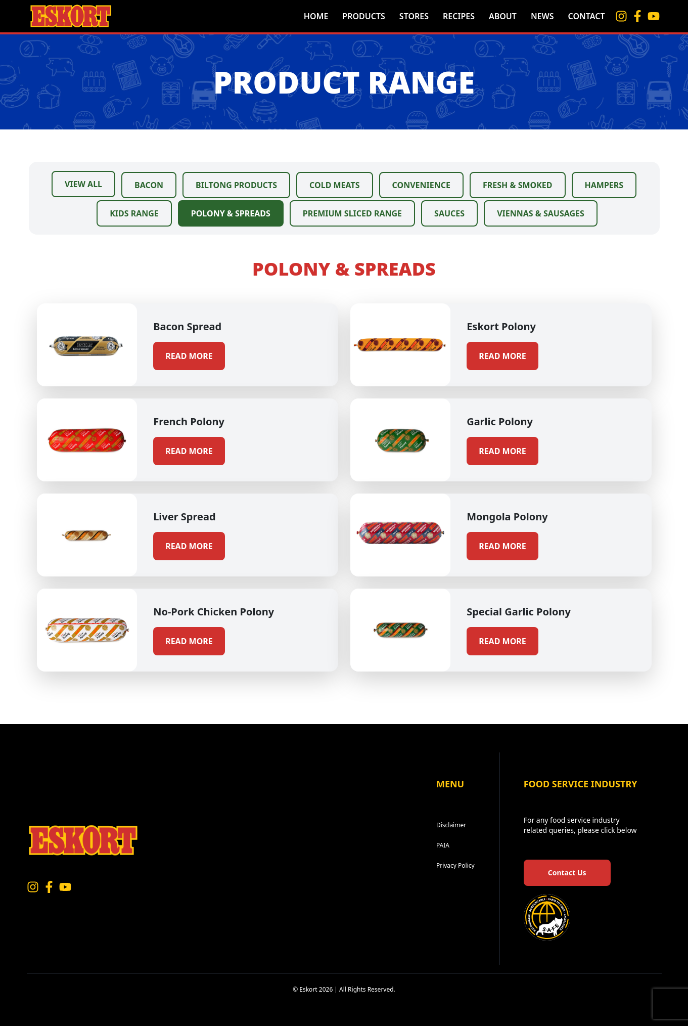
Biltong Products (236, 185)
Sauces (449, 213)
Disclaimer (451, 825)
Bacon (148, 185)
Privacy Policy (455, 865)
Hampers (604, 185)
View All (83, 184)
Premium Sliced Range (352, 213)
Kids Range (134, 213)
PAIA (442, 845)
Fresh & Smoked (517, 185)
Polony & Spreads (230, 213)
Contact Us (567, 872)
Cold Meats (334, 185)
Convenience (421, 185)
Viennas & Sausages (540, 213)
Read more (189, 356)
